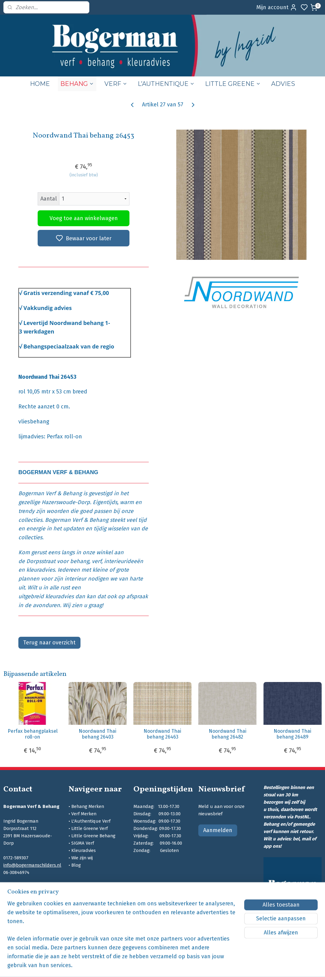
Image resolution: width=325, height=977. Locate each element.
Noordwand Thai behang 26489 (292, 734)
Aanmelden (217, 830)
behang (79, 561)
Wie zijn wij (82, 858)
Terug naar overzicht (49, 642)
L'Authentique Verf (90, 821)
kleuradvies (40, 569)
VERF (115, 83)
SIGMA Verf (82, 843)
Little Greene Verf (89, 828)
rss (204, 966)
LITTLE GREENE (233, 83)
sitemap (192, 966)
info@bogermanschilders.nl (32, 865)
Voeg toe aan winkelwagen (84, 218)
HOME (40, 83)
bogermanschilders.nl (27, 894)
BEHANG (77, 83)
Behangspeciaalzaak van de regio (69, 346)
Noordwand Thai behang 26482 (227, 734)
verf (96, 561)
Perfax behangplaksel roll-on (33, 734)
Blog (76, 865)
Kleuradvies (83, 850)
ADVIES (283, 83)
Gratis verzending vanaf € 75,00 (66, 293)
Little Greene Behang (93, 836)
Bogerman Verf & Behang (50, 493)
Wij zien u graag (82, 605)
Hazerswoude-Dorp (66, 502)
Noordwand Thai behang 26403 (97, 734)
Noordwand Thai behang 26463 (162, 734)
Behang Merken (87, 806)
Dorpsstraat (40, 561)
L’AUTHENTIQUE (166, 83)
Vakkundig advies (48, 308)
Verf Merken (83, 814)
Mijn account (276, 7)
